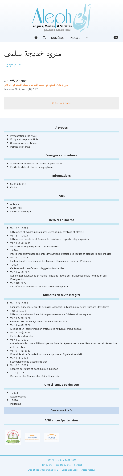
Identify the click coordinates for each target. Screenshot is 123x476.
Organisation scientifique (23, 143)
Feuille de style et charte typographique (31, 167)
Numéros (57, 37)
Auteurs (14, 204)
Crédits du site (18, 183)
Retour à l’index (61, 103)
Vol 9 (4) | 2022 (30, 89)
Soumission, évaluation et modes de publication (36, 163)
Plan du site (47, 465)
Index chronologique (21, 211)
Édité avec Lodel (70, 470)
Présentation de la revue (23, 135)
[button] (44, 38)
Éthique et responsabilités (24, 139)
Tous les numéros (61, 410)
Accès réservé (88, 470)
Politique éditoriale (20, 146)
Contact (14, 187)
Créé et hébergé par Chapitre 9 (43, 470)
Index (75, 37)
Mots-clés (16, 207)
